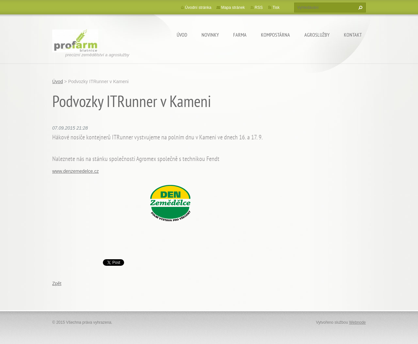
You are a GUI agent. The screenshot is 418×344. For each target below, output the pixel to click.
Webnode (357, 322)
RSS (259, 7)
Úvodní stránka (198, 7)
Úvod (182, 34)
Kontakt (353, 34)
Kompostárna (275, 34)
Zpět (56, 283)
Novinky (210, 34)
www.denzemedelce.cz (75, 171)
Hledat (359, 7)
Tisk (276, 7)
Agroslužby (317, 34)
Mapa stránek (233, 7)
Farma (240, 34)
